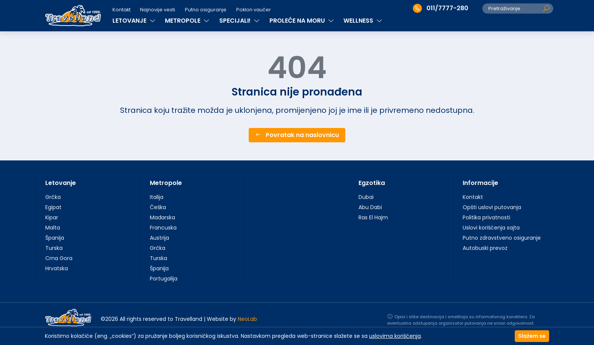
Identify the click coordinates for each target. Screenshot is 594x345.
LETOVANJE (133, 20)
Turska (54, 248)
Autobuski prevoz (485, 248)
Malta (52, 227)
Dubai (366, 197)
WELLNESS (362, 20)
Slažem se (532, 336)
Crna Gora (58, 258)
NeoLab (247, 319)
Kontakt (121, 9)
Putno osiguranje (205, 9)
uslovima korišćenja (395, 336)
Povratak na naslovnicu (297, 135)
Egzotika (372, 183)
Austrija (159, 238)
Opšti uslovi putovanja (492, 207)
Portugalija (163, 278)
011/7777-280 (440, 8)
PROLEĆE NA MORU (301, 20)
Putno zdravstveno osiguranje (502, 238)
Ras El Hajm (373, 217)
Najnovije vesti (157, 9)
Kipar (51, 217)
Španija (54, 238)
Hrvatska (56, 268)
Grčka (53, 197)
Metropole (166, 183)
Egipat (53, 207)
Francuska (163, 227)
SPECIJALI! (239, 20)
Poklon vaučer (253, 9)
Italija (156, 197)
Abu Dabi (370, 207)
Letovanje (60, 183)
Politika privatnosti (486, 217)
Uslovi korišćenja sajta (491, 227)
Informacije (480, 183)
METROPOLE (187, 20)
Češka (158, 207)
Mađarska (162, 217)
